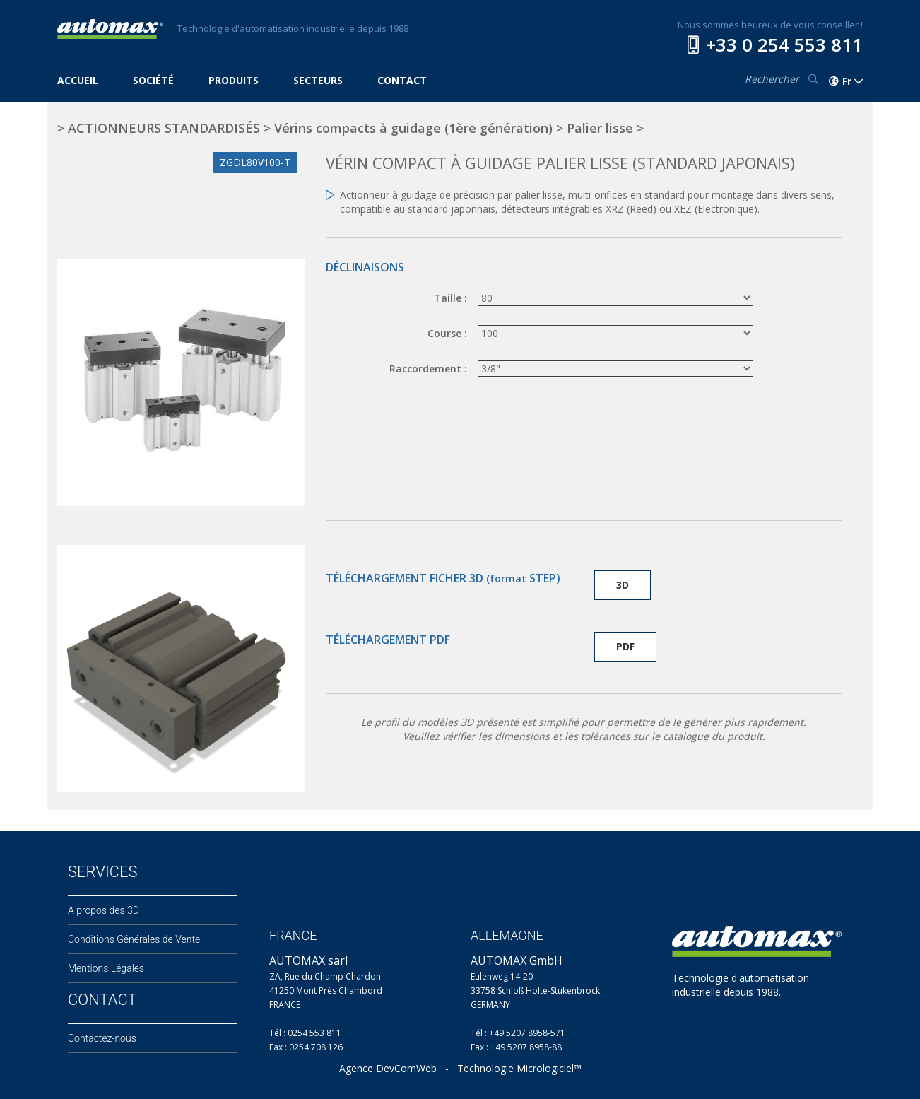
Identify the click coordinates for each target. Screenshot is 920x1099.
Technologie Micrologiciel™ (519, 1068)
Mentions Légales (106, 968)
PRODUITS (233, 80)
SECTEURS (318, 80)
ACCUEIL (77, 80)
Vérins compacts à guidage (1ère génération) (413, 127)
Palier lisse (600, 127)
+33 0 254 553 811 (784, 44)
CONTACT (402, 80)
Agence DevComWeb (388, 1068)
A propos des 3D (103, 910)
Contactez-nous (102, 1038)
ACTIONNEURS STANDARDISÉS (164, 127)
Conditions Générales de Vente (134, 939)
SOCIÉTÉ (153, 80)
